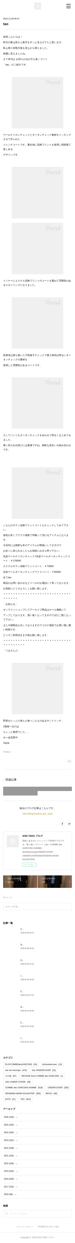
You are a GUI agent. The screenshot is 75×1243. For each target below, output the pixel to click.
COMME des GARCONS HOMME (24, 1087)
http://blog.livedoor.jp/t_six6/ (37, 813)
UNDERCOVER (58, 1087)
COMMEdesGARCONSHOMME (35, 929)
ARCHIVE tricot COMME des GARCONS (42, 1076)
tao (21, 976)
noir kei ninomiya (16, 1070)
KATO (10, 1099)
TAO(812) (7, 752)
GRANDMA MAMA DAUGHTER (35, 960)
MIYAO (51, 1093)
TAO (25, 1099)
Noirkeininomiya (27, 944)
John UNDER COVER (17, 1082)
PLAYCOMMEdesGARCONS (21, 1064)
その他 (10, 1076)
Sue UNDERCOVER (44, 1070)
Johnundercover (52, 1064)
